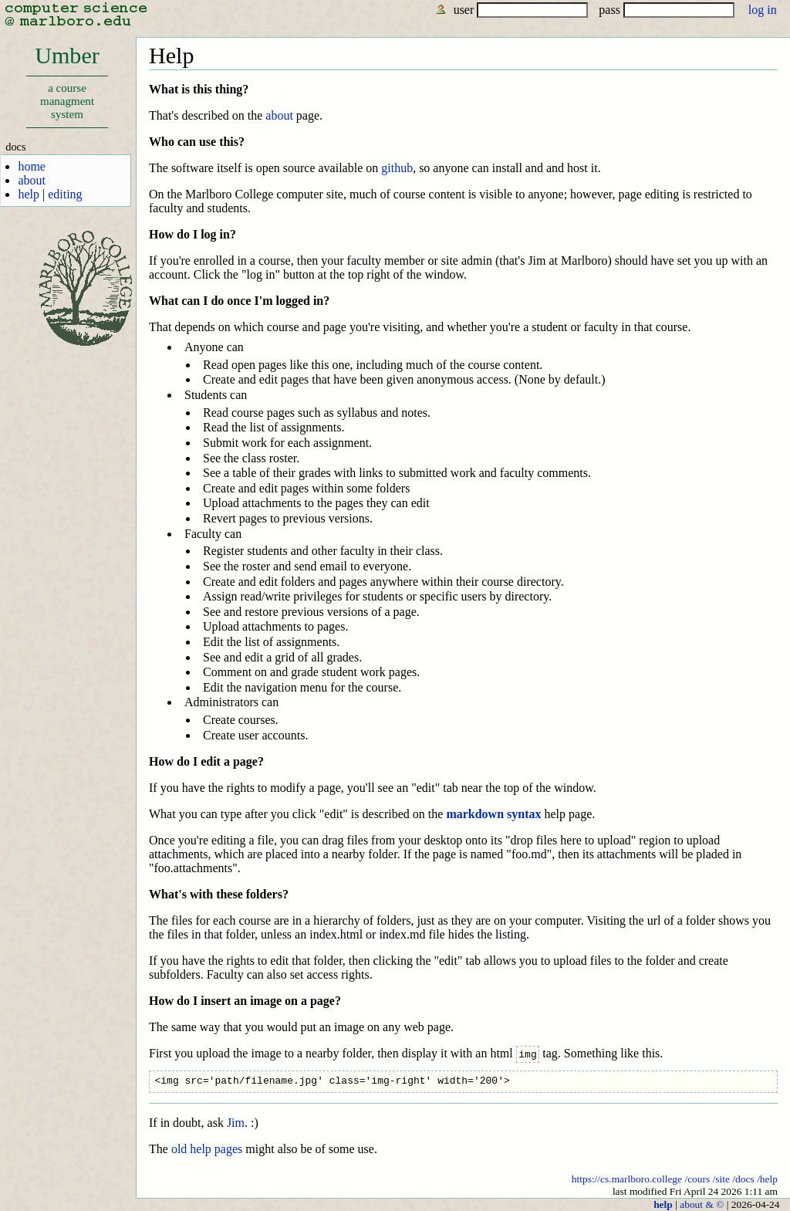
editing (65, 194)
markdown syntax (493, 813)
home (32, 166)
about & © (702, 1203)
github (397, 167)
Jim (236, 1122)
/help (767, 1178)
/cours (697, 1178)
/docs (743, 1178)
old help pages (206, 1148)
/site (721, 1178)
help (28, 194)
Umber (66, 85)
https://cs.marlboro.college (627, 1178)
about (32, 180)
